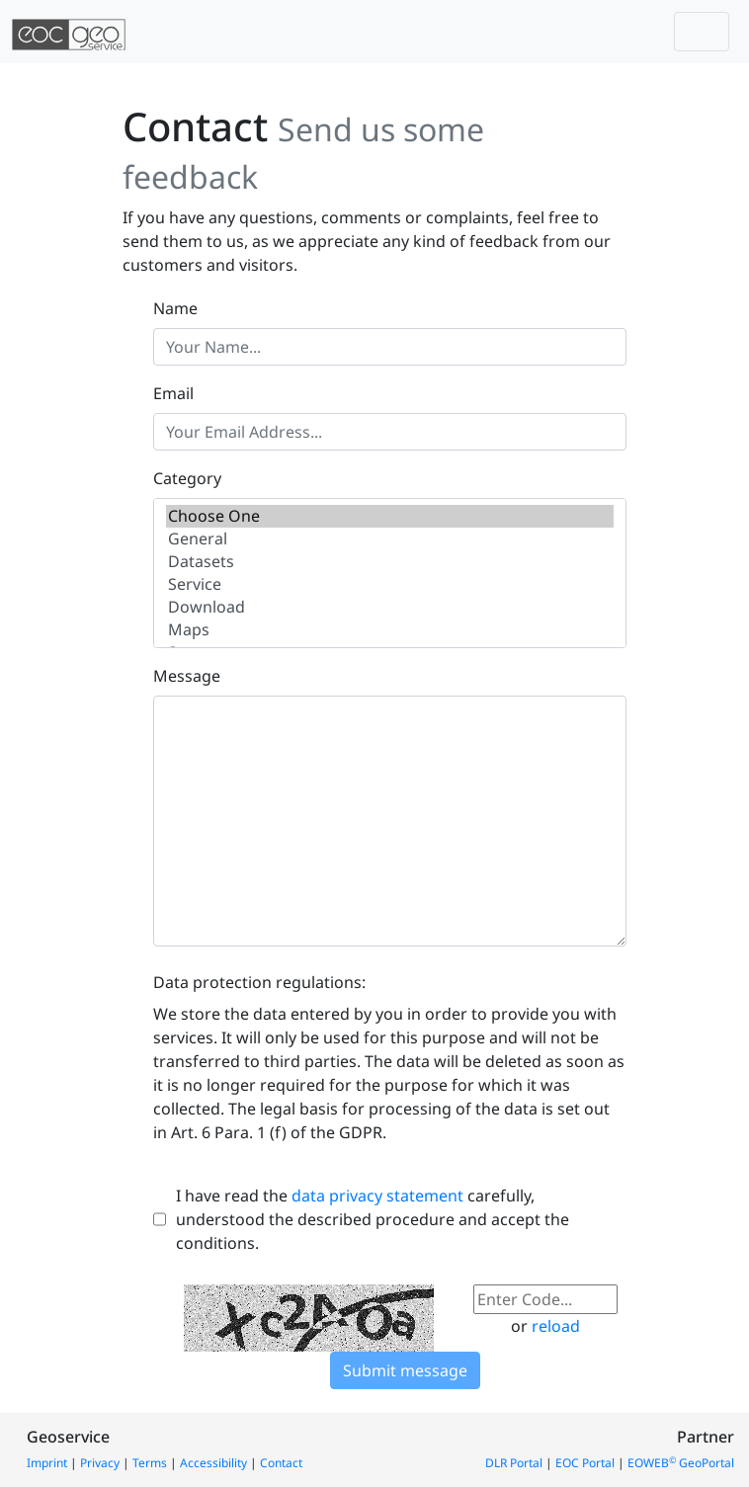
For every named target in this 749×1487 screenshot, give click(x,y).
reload (556, 1326)
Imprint (47, 1462)
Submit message (405, 1370)
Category (187, 478)
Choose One (390, 516)
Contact (281, 1462)
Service (390, 584)
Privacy (100, 1462)
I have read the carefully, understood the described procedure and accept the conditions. (372, 1219)
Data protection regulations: (259, 982)
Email (173, 393)
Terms (149, 1462)
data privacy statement (377, 1195)
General (390, 539)
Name (175, 308)
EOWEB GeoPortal (680, 1462)
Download (390, 607)
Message (186, 676)
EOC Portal (585, 1462)
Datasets (390, 561)
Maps (390, 630)
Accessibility (213, 1462)
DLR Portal (513, 1462)
